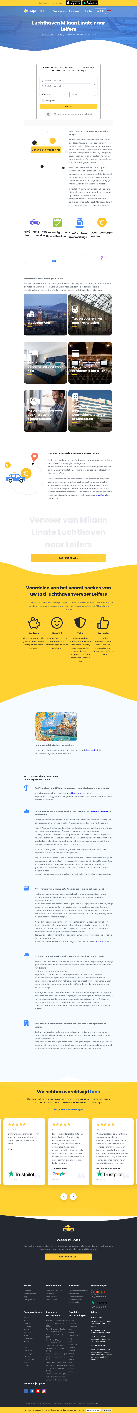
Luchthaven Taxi (47, 35)
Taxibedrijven (51, 1301)
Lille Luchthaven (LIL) (54, 1347)
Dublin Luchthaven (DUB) (56, 1363)
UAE (25, 1349)
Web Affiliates (51, 1298)
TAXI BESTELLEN (68, 1256)
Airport (34, 11)
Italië (60, 35)
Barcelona (72, 1346)
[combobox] (61, 81)
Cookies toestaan (93, 1410)
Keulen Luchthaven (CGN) (56, 1366)
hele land (90, 750)
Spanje (26, 1330)
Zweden (27, 1358)
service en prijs (101, 941)
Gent (70, 1331)
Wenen (71, 1367)
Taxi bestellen (68, 557)
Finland (27, 1364)
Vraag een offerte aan (46, 150)
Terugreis (51, 101)
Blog (25, 1298)
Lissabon (71, 1352)
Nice (70, 1343)
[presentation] (63, 1196)
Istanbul (71, 1370)
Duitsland (27, 1327)
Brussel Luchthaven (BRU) (56, 1322)
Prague (71, 1361)
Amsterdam (73, 1337)
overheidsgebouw (100, 811)
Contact (89, 11)
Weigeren (107, 1410)
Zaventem (72, 1325)
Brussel (71, 1322)
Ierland (26, 1343)
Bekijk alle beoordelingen (68, 1109)
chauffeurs (101, 495)
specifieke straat (74, 793)
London (71, 1355)
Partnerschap (60, 11)
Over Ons (28, 1292)
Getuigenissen (29, 1301)
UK (25, 1346)
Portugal (27, 1333)
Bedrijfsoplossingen (54, 1292)
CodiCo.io (93, 1405)
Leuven (71, 1334)
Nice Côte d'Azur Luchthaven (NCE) (53, 1342)
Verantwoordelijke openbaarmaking (75, 1299)
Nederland (28, 1321)
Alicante (71, 1349)
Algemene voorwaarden (78, 1292)
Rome (70, 1358)
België (26, 1318)
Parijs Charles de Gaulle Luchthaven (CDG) (55, 1331)
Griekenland (28, 1340)
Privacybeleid (73, 1295)
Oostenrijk (28, 1352)
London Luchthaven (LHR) (56, 1381)
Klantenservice (30, 1295)
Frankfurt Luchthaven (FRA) (57, 1355)
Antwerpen (72, 1328)
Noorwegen (28, 1355)
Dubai (70, 1373)
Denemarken (29, 1361)
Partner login (73, 1303)
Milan (70, 1364)
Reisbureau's (51, 1295)
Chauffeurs (74, 11)
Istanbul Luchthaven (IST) (56, 1375)
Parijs (70, 1340)
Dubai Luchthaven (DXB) (56, 1378)
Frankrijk (27, 1324)
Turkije (26, 1367)
